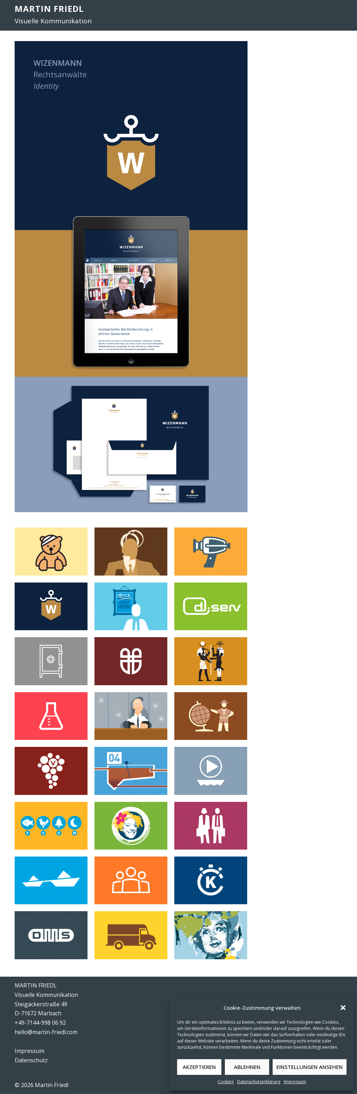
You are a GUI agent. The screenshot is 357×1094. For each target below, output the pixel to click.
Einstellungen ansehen (309, 1066)
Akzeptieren (199, 1066)
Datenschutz (31, 1060)
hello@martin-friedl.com (46, 1032)
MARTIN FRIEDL (49, 8)
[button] (343, 1007)
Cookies (226, 1082)
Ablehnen (247, 1066)
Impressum (295, 1082)
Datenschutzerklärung (258, 1082)
